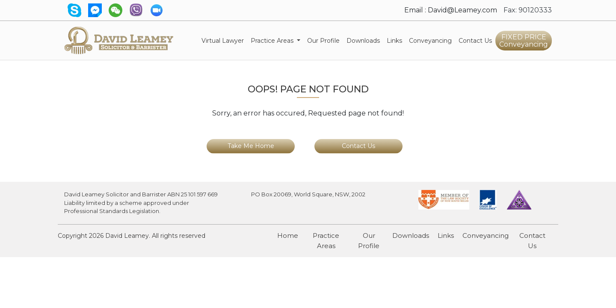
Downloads (363, 40)
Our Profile (323, 40)
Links (394, 40)
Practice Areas (326, 240)
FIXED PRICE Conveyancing (523, 40)
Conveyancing (432, 40)
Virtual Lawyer (224, 40)
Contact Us (475, 40)
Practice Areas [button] (273, 40)
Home (287, 235)
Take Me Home (251, 146)
